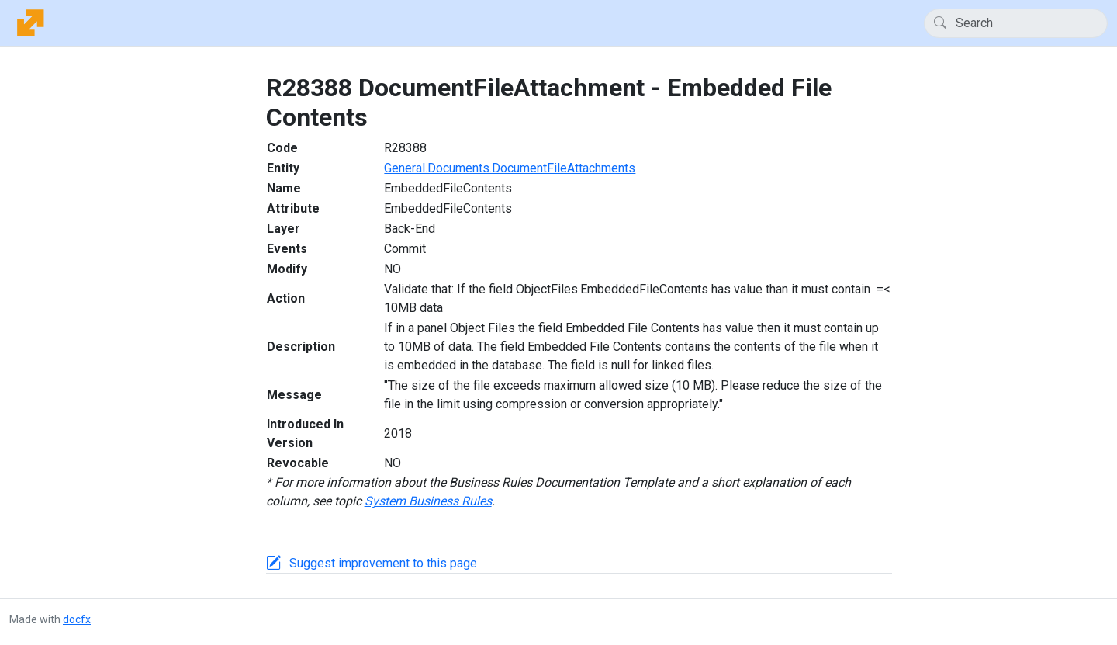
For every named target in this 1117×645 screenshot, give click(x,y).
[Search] (1016, 23)
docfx (77, 619)
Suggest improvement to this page (383, 563)
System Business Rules (428, 501)
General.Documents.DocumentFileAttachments (509, 168)
